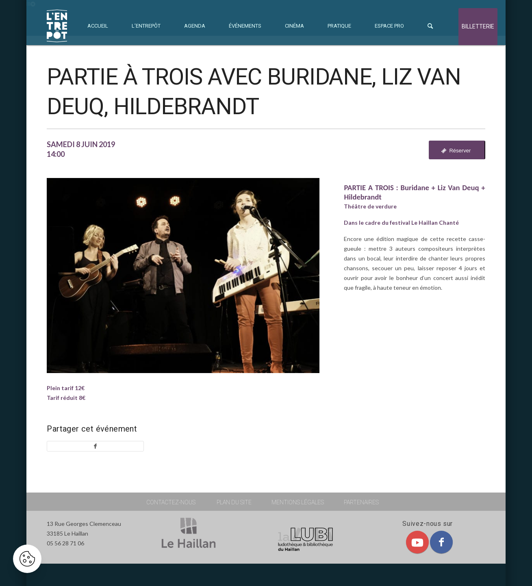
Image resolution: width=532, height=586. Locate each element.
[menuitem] (97, 26)
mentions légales (297, 502)
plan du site (234, 502)
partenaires (361, 502)
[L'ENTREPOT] (57, 26)
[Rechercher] (430, 26)
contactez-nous (171, 502)
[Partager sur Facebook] (95, 446)
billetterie (477, 26)
